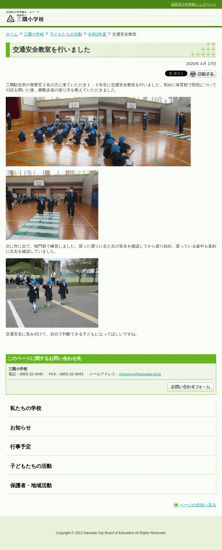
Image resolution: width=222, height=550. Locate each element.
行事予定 (20, 447)
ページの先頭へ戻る (198, 505)
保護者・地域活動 (31, 485)
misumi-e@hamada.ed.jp (140, 374)
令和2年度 (97, 34)
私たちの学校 (25, 408)
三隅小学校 (34, 34)
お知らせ (20, 428)
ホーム (12, 34)
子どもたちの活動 (66, 34)
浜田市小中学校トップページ (193, 4)
